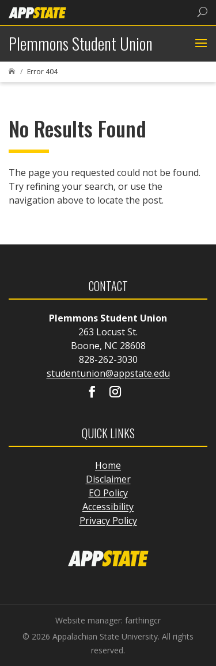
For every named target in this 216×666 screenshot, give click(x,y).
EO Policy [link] (108, 493)
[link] (37, 12)
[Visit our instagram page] (115, 393)
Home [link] (108, 465)
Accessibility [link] (108, 506)
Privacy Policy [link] (108, 520)
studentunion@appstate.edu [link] (108, 373)
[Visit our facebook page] (92, 393)
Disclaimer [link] (108, 479)
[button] (199, 44)
